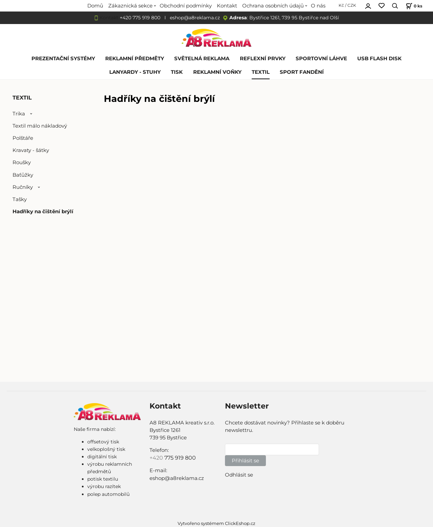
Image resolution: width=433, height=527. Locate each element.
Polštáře (23, 138)
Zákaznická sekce (130, 6)
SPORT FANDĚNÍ (302, 72)
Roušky (22, 162)
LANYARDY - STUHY (135, 72)
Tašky (20, 199)
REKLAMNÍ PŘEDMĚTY (134, 59)
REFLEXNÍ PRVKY (263, 59)
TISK (177, 72)
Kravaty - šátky (31, 150)
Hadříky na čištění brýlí (43, 211)
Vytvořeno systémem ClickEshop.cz (216, 523)
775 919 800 (180, 458)
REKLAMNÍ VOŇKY (217, 72)
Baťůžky (23, 175)
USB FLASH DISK (379, 59)
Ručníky (23, 187)
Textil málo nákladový (40, 126)
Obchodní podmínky (186, 6)
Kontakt (227, 6)
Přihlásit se (245, 461)
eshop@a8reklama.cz (195, 18)
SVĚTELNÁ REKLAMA (201, 59)
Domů (95, 6)
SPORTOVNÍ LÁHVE (321, 59)
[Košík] (413, 6)
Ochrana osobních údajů (273, 6)
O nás (318, 6)
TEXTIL (261, 72)
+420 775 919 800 (140, 18)
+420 (157, 458)
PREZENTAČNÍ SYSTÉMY (63, 59)
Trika (19, 114)
